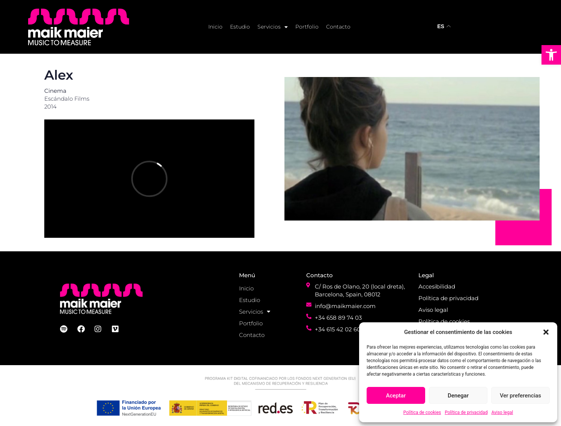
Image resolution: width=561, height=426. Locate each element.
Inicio (215, 26)
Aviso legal (502, 412)
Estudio (240, 26)
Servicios (272, 27)
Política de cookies (422, 412)
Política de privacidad (466, 412)
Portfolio (307, 26)
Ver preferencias (520, 395)
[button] (551, 55)
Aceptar (396, 395)
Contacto (338, 26)
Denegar (458, 395)
